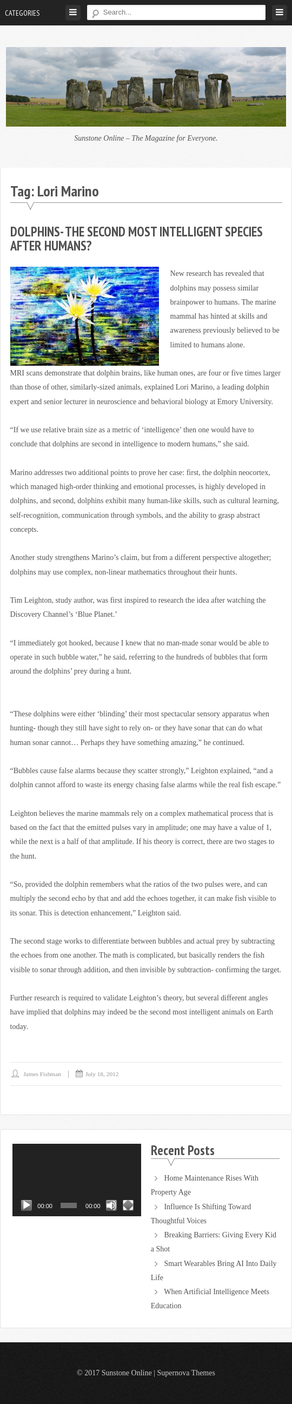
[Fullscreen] (128, 1205)
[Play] (26, 1205)
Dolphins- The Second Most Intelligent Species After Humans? (136, 238)
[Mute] (111, 1205)
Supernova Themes (186, 1373)
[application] (76, 1180)
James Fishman (42, 1074)
